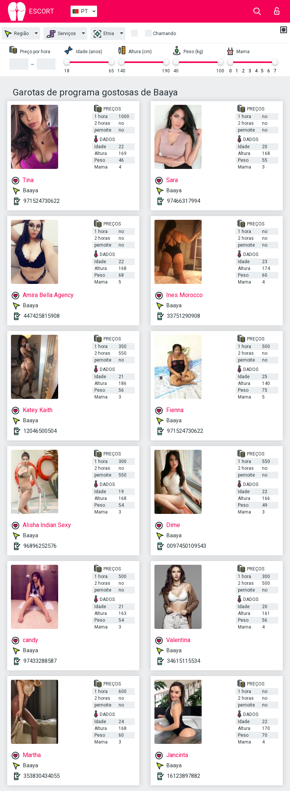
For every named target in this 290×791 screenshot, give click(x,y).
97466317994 (183, 201)
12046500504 (40, 431)
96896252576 (40, 546)
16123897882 (183, 776)
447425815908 (41, 316)
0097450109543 (186, 546)
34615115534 (183, 661)
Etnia (104, 34)
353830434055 (41, 776)
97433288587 (40, 661)
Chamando (164, 33)
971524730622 (41, 201)
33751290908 (183, 316)
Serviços (61, 34)
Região (17, 33)
